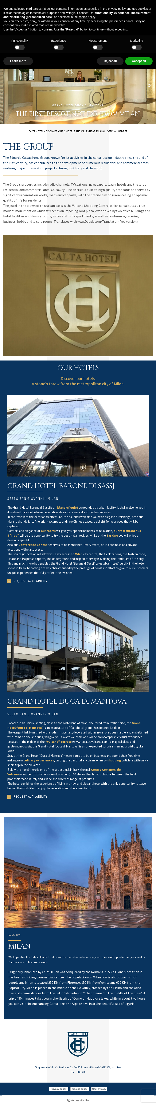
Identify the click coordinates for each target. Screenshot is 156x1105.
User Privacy (99, 1089)
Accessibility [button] (80, 1100)
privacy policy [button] (117, 8)
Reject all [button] (110, 61)
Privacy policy (58, 1089)
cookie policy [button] (86, 17)
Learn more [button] (18, 61)
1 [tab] (149, 82)
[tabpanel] (78, 80)
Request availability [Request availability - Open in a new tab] (30, 581)
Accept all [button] (139, 61)
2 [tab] (149, 85)
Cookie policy (79, 1089)
